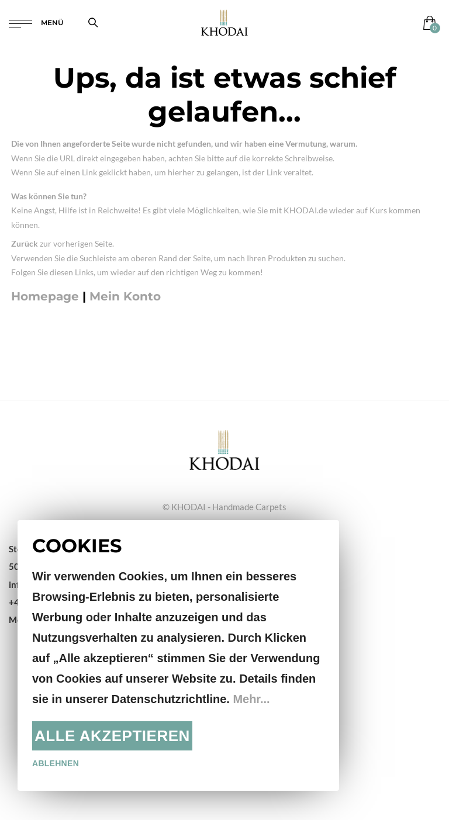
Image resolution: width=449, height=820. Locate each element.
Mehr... (251, 699)
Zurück (24, 243)
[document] (178, 655)
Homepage (45, 296)
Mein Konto (125, 296)
